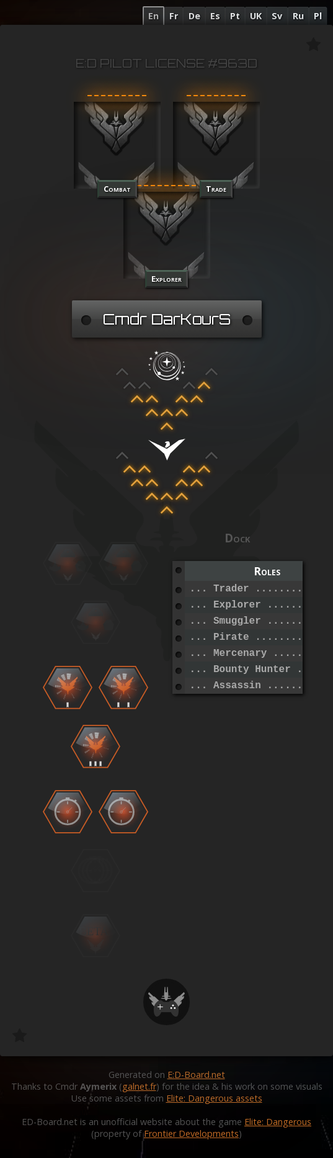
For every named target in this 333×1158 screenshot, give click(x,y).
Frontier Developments (191, 1133)
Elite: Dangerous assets (214, 1098)
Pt (235, 16)
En (153, 16)
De (194, 16)
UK (256, 16)
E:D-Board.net (196, 1074)
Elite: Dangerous (277, 1122)
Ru (298, 16)
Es (215, 16)
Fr (173, 16)
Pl (318, 16)
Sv (277, 16)
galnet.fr (139, 1086)
